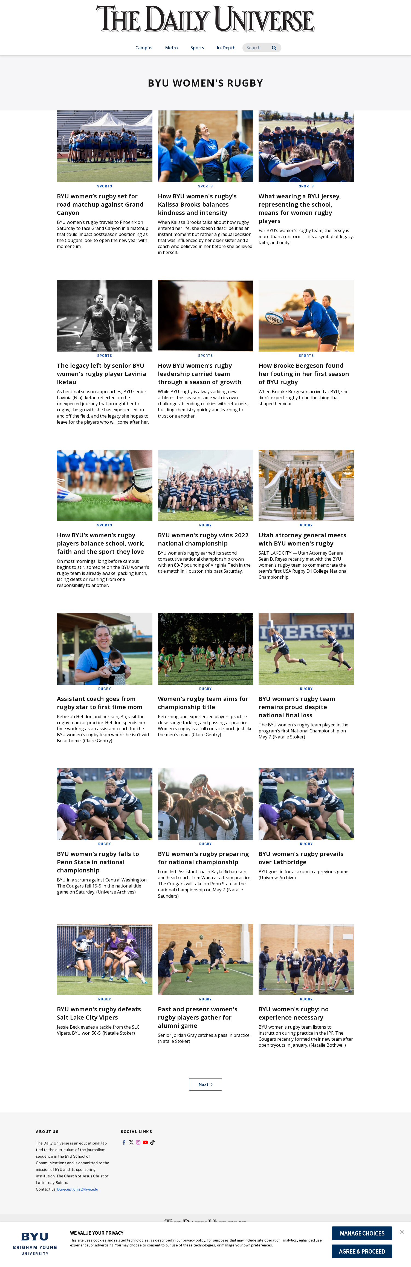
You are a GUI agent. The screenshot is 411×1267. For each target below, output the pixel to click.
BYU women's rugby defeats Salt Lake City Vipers (102, 1020)
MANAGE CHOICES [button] (362, 1233)
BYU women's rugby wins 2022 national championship (203, 538)
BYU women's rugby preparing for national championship (194, 861)
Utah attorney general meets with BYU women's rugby (306, 538)
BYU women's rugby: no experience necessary (297, 1020)
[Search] (262, 48)
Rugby (205, 525)
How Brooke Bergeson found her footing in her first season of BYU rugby (305, 373)
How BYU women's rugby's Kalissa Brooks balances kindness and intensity (200, 203)
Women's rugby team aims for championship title (201, 701)
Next (205, 1091)
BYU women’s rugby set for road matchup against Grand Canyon (103, 203)
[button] (401, 1232)
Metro (171, 48)
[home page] (205, 24)
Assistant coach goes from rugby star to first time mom (103, 701)
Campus (143, 48)
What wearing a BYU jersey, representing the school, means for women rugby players (303, 208)
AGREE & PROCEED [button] (362, 1251)
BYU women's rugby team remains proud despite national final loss (300, 705)
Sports (197, 48)
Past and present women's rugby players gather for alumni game (200, 1024)
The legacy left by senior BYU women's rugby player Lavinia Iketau (104, 373)
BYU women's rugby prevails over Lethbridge (304, 856)
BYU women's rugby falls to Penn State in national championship (101, 861)
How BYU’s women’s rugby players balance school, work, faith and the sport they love (104, 542)
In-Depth (226, 48)
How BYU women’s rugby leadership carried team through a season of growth (203, 373)
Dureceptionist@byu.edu (79, 1196)
